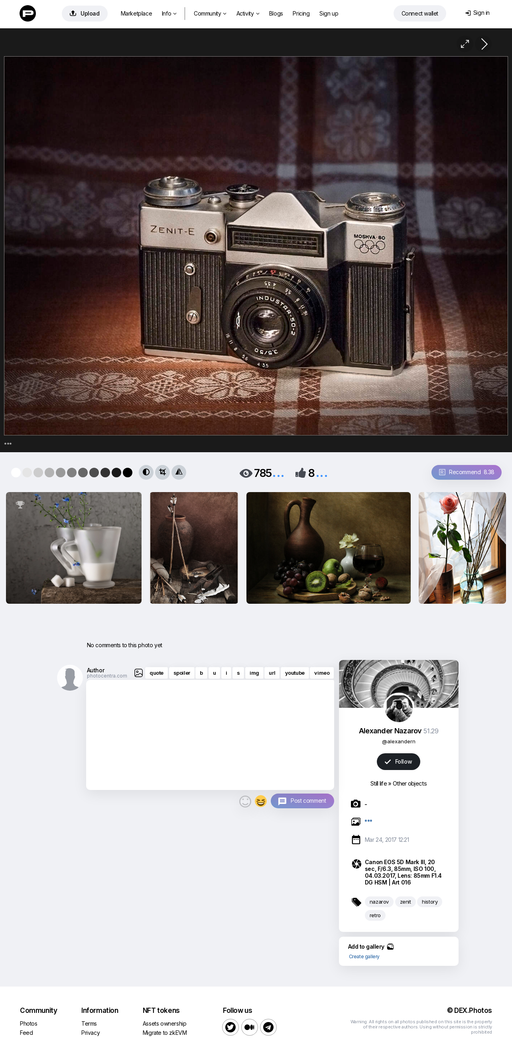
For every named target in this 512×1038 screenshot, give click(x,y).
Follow (398, 761)
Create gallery (364, 956)
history (429, 901)
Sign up (328, 13)
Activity (247, 13)
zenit (405, 901)
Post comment (308, 800)
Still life (378, 783)
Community (210, 13)
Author (95, 670)
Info (169, 13)
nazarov (379, 901)
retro (375, 915)
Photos (28, 1023)
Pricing (301, 13)
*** (368, 821)
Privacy (90, 1032)
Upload (85, 13)
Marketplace (136, 13)
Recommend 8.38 (466, 472)
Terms (89, 1023)
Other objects (410, 783)
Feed (26, 1032)
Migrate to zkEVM (165, 1032)
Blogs (276, 13)
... (278, 472)
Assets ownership (165, 1023)
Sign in (477, 12)
